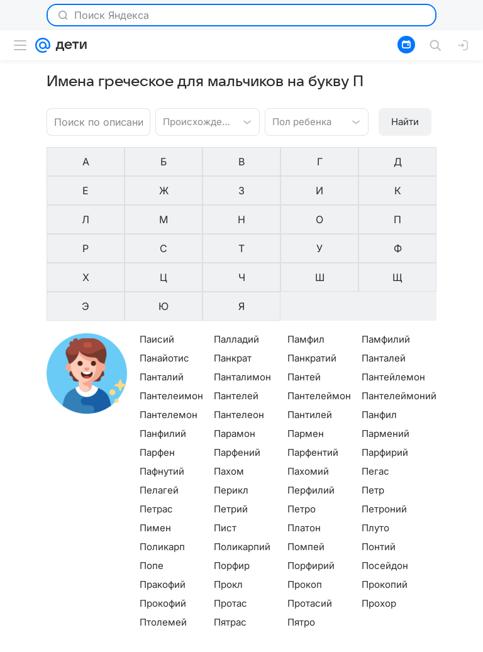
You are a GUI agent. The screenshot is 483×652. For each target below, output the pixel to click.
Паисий (157, 251)
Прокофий (163, 515)
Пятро (301, 534)
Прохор (379, 515)
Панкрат (233, 270)
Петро (301, 421)
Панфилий (163, 345)
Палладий (236, 251)
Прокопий (385, 496)
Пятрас (230, 534)
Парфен (157, 364)
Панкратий (311, 270)
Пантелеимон (171, 308)
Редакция (297, 643)
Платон (304, 440)
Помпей (306, 459)
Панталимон (242, 289)
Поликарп (162, 459)
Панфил (379, 327)
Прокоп (304, 496)
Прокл (228, 496)
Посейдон (385, 477)
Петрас (156, 421)
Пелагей (159, 402)
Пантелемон (168, 327)
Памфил (306, 251)
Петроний (384, 421)
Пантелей (236, 308)
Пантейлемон (393, 289)
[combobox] (194, 120)
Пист (225, 440)
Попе (152, 477)
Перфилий (311, 402)
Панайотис (164, 270)
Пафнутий (162, 383)
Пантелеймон (319, 308)
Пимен (155, 440)
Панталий (162, 289)
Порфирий (311, 477)
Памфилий (386, 251)
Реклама (108, 643)
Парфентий (312, 364)
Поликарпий (242, 459)
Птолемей (163, 534)
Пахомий (308, 383)
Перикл (231, 402)
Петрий (231, 421)
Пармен (305, 345)
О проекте (250, 643)
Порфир (232, 477)
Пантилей (309, 327)
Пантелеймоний (399, 308)
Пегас (375, 383)
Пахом (229, 383)
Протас (230, 515)
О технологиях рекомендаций (380, 643)
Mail (20, 643)
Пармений (385, 345)
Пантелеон (239, 327)
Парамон (234, 345)
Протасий (309, 515)
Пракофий (163, 496)
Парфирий (385, 364)
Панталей (384, 270)
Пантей (304, 289)
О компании (60, 643)
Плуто (375, 440)
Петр (373, 402)
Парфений (237, 364)
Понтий (379, 459)
